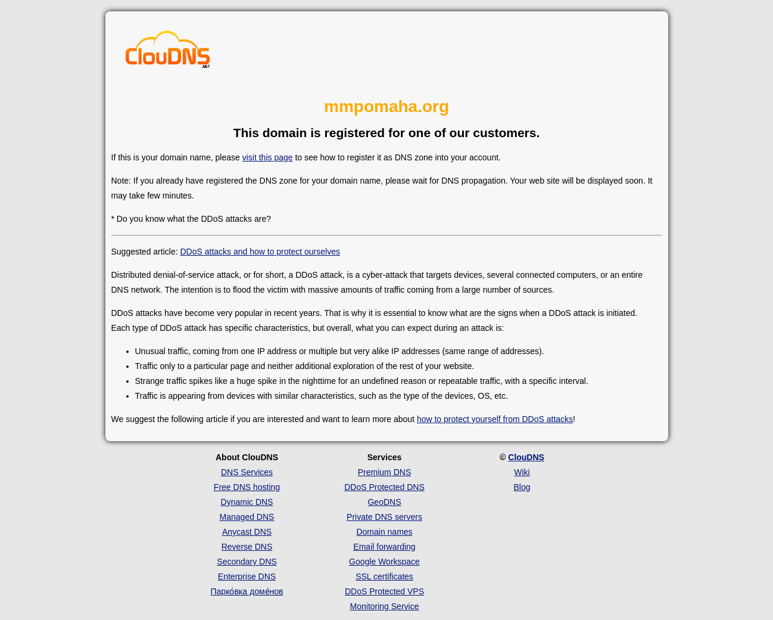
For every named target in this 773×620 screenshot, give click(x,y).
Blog (521, 487)
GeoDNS (384, 502)
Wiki (521, 472)
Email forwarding (384, 546)
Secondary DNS (246, 561)
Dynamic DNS (247, 502)
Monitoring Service (384, 606)
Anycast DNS (247, 532)
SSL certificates (384, 576)
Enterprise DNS (247, 576)
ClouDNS (526, 457)
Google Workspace (384, 561)
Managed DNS (247, 517)
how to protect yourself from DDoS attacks (495, 419)
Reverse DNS (247, 546)
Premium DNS (384, 472)
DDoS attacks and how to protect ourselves (259, 251)
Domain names (384, 532)
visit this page (267, 157)
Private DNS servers (384, 517)
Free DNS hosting (247, 487)
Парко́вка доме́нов (247, 591)
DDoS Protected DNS (384, 487)
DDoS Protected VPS (384, 591)
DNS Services (247, 472)
